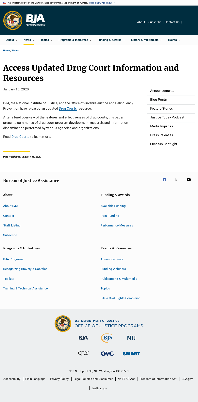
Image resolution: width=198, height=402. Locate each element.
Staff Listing (12, 225)
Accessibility (11, 379)
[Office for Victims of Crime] (107, 356)
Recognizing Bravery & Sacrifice (25, 269)
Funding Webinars (113, 269)
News (15, 50)
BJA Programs (13, 259)
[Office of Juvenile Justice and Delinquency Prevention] (83, 357)
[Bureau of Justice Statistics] (107, 343)
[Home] (35, 20)
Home (6, 50)
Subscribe (154, 22)
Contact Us (172, 22)
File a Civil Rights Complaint (120, 298)
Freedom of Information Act (158, 379)
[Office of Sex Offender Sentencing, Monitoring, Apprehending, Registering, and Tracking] (131, 356)
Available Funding (113, 206)
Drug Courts (68, 108)
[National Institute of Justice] (131, 341)
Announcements (112, 259)
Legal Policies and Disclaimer (93, 379)
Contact (8, 215)
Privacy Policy (59, 379)
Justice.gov (99, 388)
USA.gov (187, 379)
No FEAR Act (126, 379)
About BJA (10, 206)
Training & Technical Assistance (25, 288)
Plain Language (35, 379)
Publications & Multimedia (119, 278)
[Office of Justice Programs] (13, 20)
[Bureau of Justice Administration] (83, 341)
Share (187, 24)
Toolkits (8, 278)
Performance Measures (117, 225)
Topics (105, 288)
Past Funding (110, 215)
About (141, 22)
